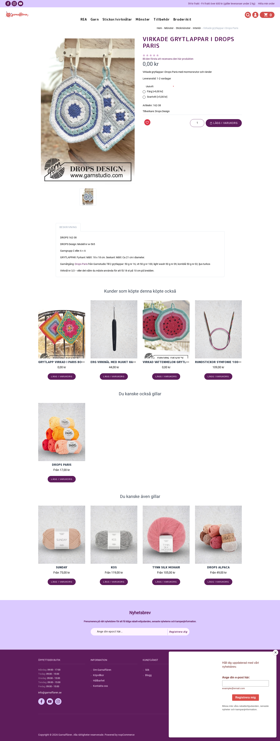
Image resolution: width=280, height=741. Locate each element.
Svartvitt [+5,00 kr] (157, 96)
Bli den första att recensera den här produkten (168, 58)
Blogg (148, 675)
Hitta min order (266, 3)
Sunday (61, 567)
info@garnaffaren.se (49, 692)
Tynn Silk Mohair (166, 567)
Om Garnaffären (102, 669)
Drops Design (162, 111)
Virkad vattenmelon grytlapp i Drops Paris (178, 362)
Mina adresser (205, 680)
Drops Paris (81, 264)
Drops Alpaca (218, 567)
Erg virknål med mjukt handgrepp (119, 362)
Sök (147, 669)
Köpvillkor (98, 675)
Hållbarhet (99, 680)
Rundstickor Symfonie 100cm (219, 362)
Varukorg (203, 685)
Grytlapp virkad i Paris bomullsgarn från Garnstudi (82, 362)
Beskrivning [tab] (68, 227)
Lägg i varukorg (224, 123)
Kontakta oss (100, 685)
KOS (114, 567)
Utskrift (149, 86)
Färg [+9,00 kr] (155, 91)
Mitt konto (203, 669)
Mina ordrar (204, 675)
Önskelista (203, 691)
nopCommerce (126, 734)
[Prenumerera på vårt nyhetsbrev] (140, 632)
